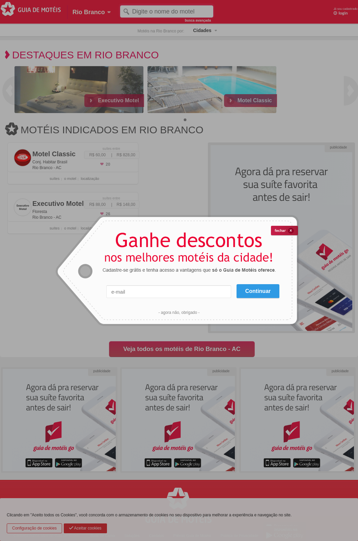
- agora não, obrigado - (178, 312)
